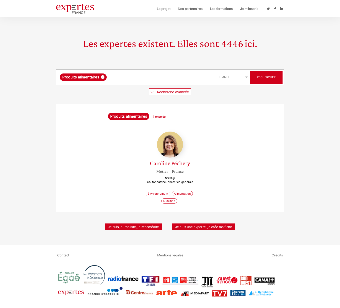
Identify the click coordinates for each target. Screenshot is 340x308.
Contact (63, 255)
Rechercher (266, 77)
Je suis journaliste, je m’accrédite (133, 227)
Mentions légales (170, 255)
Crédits (277, 255)
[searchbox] (152, 77)
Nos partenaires (190, 9)
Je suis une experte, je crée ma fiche (203, 227)
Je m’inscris (249, 9)
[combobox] (134, 77)
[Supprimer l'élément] (103, 77)
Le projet (163, 9)
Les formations (221, 9)
